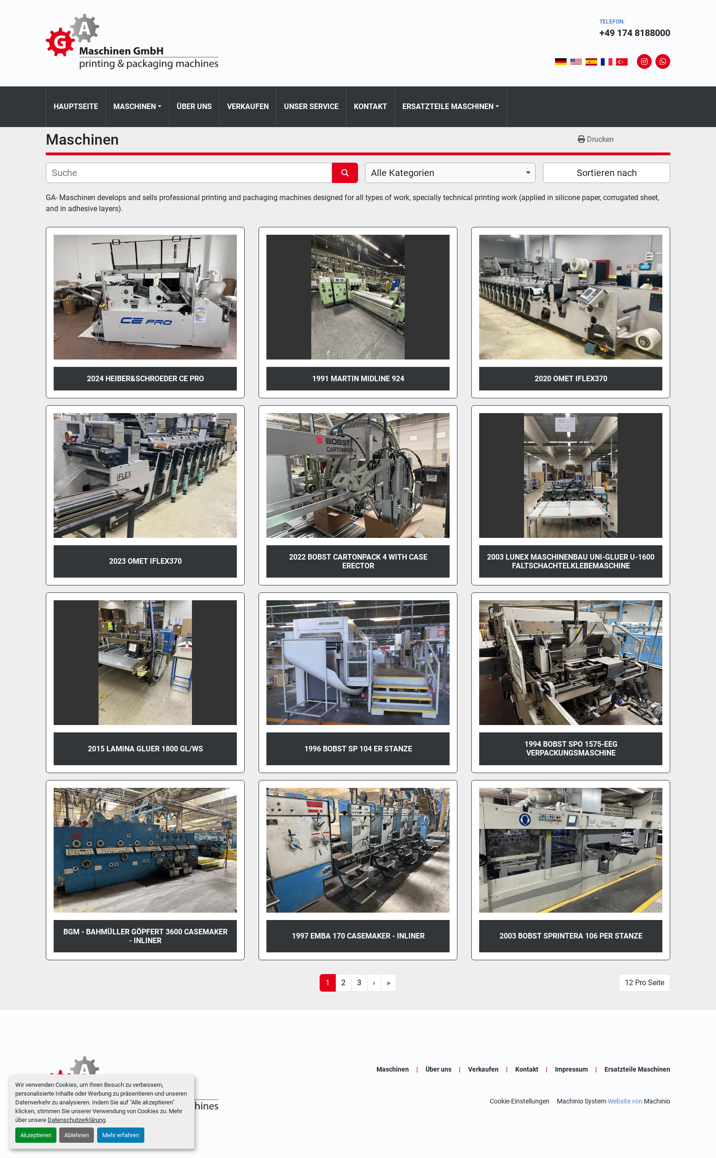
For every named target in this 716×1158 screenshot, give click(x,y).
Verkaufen (248, 106)
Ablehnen (76, 1135)
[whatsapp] (662, 61)
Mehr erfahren (120, 1135)
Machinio (657, 1101)
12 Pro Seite (644, 982)
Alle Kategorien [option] (402, 172)
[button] (137, 106)
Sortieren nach (607, 172)
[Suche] (189, 173)
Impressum (571, 1069)
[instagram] (644, 61)
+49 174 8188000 (634, 32)
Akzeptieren (35, 1135)
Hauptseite (76, 106)
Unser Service (311, 106)
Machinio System (581, 1101)
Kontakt (370, 106)
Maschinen (134, 106)
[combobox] (450, 173)
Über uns (194, 106)
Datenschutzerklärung (76, 1119)
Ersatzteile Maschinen (448, 106)
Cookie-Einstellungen (519, 1101)
